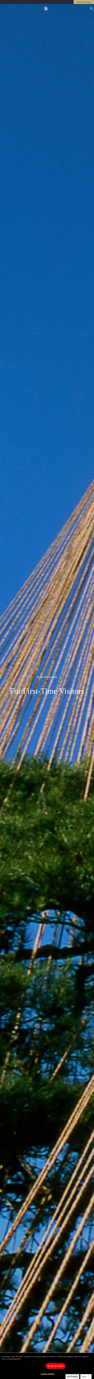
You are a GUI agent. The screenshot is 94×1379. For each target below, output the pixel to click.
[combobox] (86, 1376)
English (84, 1377)
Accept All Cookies (56, 1366)
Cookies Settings (48, 1374)
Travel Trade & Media (84, 2)
